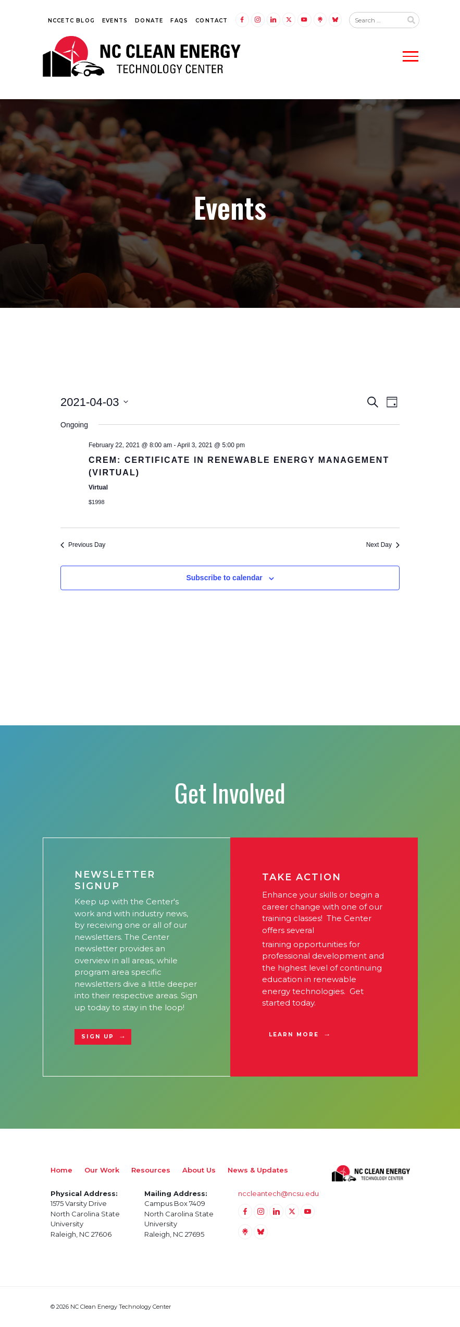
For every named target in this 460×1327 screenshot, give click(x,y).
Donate (149, 20)
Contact (211, 20)
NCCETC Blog (71, 20)
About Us (199, 1170)
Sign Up (98, 1036)
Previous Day (82, 544)
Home (61, 1170)
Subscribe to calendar (224, 577)
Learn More (294, 1034)
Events (115, 20)
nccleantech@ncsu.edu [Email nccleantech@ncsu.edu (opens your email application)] (278, 1193)
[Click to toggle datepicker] (94, 402)
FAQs (179, 20)
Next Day (383, 544)
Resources (150, 1170)
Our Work (101, 1170)
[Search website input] (376, 20)
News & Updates (258, 1170)
